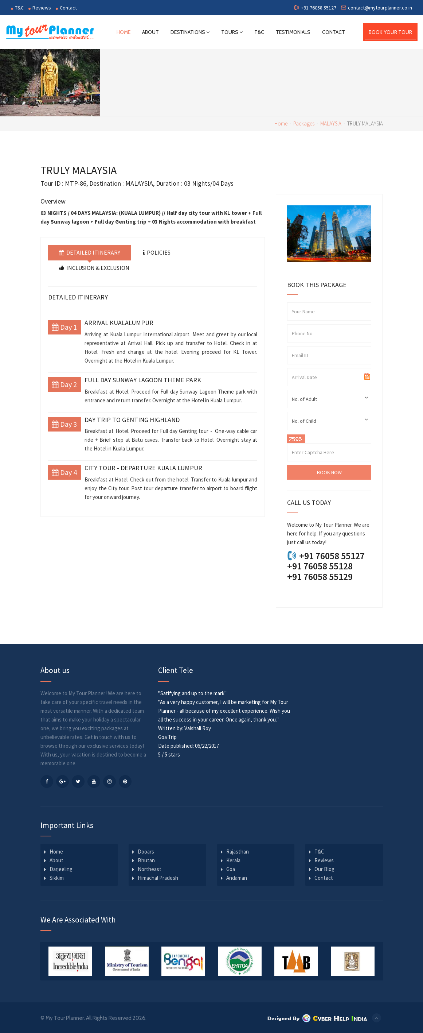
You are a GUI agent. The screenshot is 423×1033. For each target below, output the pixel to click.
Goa (230, 868)
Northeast (149, 868)
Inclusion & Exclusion (94, 267)
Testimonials (293, 31)
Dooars (146, 850)
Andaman (236, 877)
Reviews (39, 7)
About (150, 31)
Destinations (190, 31)
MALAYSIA (330, 122)
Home (124, 31)
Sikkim (57, 877)
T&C (17, 7)
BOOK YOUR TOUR (390, 31)
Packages (303, 122)
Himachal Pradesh (158, 877)
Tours (232, 31)
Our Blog (324, 868)
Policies (157, 252)
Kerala (233, 859)
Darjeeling (61, 868)
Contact (66, 7)
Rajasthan (237, 850)
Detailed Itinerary (89, 252)
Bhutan (146, 859)
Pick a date (367, 377)
